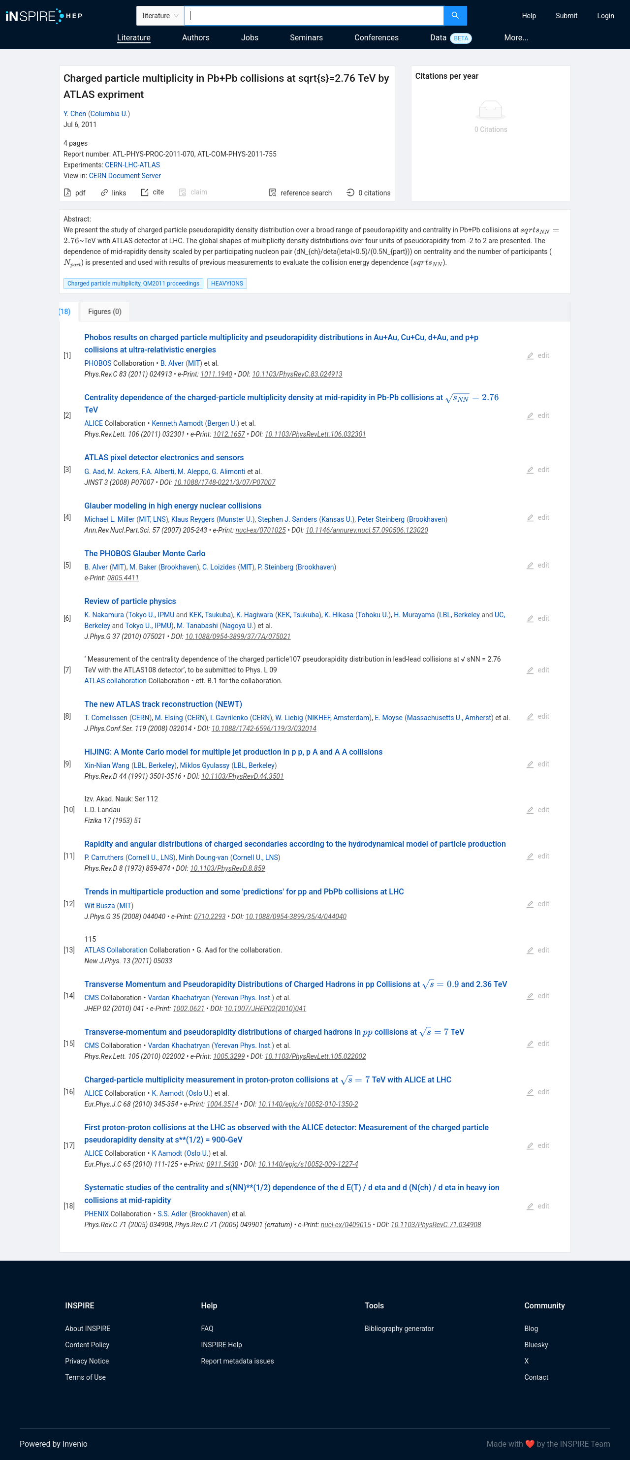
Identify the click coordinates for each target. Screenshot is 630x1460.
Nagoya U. (237, 626)
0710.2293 (210, 916)
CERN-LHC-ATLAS (132, 165)
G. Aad (94, 472)
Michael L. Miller (109, 519)
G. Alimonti (229, 472)
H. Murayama (414, 615)
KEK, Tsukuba (209, 615)
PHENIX (96, 1214)
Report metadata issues (237, 1361)
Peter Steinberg (381, 519)
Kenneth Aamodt (177, 423)
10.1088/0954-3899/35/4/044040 (296, 916)
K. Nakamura (104, 615)
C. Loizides (219, 567)
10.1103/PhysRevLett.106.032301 (315, 434)
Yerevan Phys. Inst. (243, 998)
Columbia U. (109, 114)
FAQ (207, 1329)
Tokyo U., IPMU (151, 615)
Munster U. (235, 519)
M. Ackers (123, 472)
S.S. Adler (172, 1214)
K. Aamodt (168, 1093)
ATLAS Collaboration (115, 950)
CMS (91, 998)
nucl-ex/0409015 (346, 1225)
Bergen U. (222, 423)
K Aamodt (167, 1153)
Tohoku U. (373, 615)
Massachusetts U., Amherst (449, 718)
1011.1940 (216, 374)
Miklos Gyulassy (204, 765)
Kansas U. (336, 519)
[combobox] (314, 16)
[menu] (549, 16)
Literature (134, 37)
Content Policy (87, 1345)
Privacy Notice (87, 1361)
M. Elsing (169, 718)
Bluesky (536, 1345)
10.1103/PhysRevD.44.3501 (242, 776)
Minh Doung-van (203, 857)
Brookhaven (427, 519)
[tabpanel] (315, 787)
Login (605, 16)
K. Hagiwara (254, 615)
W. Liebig (289, 718)
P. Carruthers (103, 857)
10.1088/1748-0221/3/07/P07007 (224, 482)
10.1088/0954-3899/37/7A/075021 (237, 636)
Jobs (249, 37)
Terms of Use (85, 1377)
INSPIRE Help (221, 1345)
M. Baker (143, 567)
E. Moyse (389, 718)
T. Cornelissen (105, 718)
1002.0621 (189, 1009)
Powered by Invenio (54, 1444)
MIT (194, 363)
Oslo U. (200, 1093)
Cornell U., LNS (150, 857)
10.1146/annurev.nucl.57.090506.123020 (367, 530)
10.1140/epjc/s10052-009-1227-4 (308, 1164)
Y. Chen (74, 114)
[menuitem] (529, 16)
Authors (196, 37)
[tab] (91, 311)
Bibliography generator (399, 1329)
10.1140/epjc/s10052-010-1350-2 (308, 1104)
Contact (536, 1377)
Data (438, 37)
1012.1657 (229, 434)
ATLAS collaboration (115, 681)
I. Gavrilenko (229, 718)
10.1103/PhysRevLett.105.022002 (315, 1056)
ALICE (93, 423)
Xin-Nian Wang (106, 765)
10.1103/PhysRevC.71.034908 (436, 1225)
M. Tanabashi (197, 626)
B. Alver (172, 363)
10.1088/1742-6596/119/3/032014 (264, 728)
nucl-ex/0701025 (261, 530)
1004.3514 (223, 1104)
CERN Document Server (125, 176)
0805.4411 (123, 578)
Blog (531, 1329)
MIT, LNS (152, 519)
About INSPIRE (87, 1329)
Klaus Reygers (193, 519)
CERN (141, 718)
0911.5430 (223, 1164)
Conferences (376, 37)
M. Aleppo (193, 472)
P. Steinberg (275, 567)
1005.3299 (229, 1056)
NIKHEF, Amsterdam (338, 718)
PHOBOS (97, 363)
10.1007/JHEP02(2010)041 (265, 1009)
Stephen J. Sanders (287, 519)
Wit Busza (99, 906)
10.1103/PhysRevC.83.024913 (297, 374)
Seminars (306, 37)
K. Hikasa (338, 615)
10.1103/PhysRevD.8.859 (227, 868)
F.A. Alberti (157, 472)
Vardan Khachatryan (179, 998)
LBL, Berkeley (459, 615)
